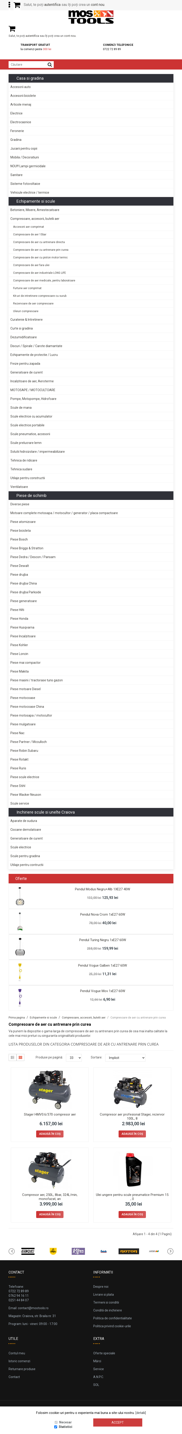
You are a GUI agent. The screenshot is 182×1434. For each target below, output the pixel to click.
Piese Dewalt (19, 566)
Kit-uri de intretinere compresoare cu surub (39, 295)
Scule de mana (21, 407)
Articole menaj (20, 104)
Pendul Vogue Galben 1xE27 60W (102, 965)
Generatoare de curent (26, 372)
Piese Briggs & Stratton (26, 548)
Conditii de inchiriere (107, 1310)
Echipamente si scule (35, 201)
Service (98, 1369)
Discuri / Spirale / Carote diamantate (36, 346)
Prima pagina (17, 1017)
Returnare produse (22, 1369)
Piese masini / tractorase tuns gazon (36, 680)
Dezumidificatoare (23, 337)
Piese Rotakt (19, 759)
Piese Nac (17, 733)
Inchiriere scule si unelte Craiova (45, 812)
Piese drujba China (23, 583)
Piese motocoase (22, 698)
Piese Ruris (18, 768)
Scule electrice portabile (27, 425)
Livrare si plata (103, 1294)
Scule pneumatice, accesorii (30, 434)
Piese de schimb (31, 495)
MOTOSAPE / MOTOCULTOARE (32, 390)
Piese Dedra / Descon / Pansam (33, 557)
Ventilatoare (19, 487)
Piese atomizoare (23, 522)
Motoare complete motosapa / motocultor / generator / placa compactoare (64, 513)
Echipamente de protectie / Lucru (34, 355)
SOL (96, 1385)
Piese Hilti (17, 610)
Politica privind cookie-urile (112, 1326)
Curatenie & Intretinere (26, 319)
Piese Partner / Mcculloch (28, 742)
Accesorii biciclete (23, 95)
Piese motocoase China (27, 706)
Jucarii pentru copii (23, 148)
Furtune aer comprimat (27, 288)
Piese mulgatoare (23, 724)
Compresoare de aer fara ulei (31, 265)
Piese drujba (19, 574)
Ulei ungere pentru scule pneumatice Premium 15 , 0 (132, 1197)
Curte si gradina (21, 328)
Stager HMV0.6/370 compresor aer (50, 1114)
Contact (14, 1377)
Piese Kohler (19, 645)
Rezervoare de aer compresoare (33, 303)
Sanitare (16, 175)
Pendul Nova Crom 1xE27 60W (102, 914)
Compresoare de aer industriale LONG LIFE (39, 272)
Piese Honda (19, 618)
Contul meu (17, 1353)
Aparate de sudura (23, 821)
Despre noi (100, 1286)
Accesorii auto (20, 87)
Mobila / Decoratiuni (24, 157)
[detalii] (140, 1413)
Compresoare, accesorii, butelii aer (34, 218)
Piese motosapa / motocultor (31, 715)
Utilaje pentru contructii (26, 865)
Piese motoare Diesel (25, 689)
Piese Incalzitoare (23, 636)
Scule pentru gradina (25, 856)
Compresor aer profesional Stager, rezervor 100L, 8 (132, 1116)
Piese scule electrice (24, 777)
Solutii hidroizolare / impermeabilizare (37, 451)
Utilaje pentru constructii (27, 478)
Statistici (65, 1427)
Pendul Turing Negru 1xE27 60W (102, 940)
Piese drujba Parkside (25, 592)
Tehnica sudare (21, 469)
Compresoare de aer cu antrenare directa (39, 242)
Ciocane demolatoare (25, 829)
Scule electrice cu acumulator (31, 416)
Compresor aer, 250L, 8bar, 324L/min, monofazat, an (49, 1197)
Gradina (15, 140)
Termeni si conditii (106, 1302)
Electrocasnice (20, 122)
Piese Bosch (19, 539)
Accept (118, 1422)
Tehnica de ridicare (23, 460)
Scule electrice (20, 847)
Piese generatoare (23, 601)
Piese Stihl (17, 786)
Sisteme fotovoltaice (25, 184)
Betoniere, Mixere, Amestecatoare (34, 210)
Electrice (16, 113)
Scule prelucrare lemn (26, 443)
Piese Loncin (19, 654)
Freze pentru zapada (25, 363)
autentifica (52, 4)
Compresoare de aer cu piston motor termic (40, 257)
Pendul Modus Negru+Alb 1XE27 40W (102, 889)
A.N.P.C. (98, 1377)
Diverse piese (19, 504)
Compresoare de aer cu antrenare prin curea (40, 249)
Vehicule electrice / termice (29, 192)
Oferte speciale (104, 1353)
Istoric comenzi (19, 1361)
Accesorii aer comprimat (28, 226)
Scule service (19, 803)
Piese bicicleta (20, 530)
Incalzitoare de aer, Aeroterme (32, 381)
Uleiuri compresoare (25, 311)
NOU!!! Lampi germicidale (28, 166)
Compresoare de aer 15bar (29, 234)
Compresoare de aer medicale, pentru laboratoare (44, 280)
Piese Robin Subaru (24, 750)
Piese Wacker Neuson (25, 794)
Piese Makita (19, 671)
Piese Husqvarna (22, 627)
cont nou (97, 4)
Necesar (65, 1422)
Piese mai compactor (25, 662)
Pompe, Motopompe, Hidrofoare (33, 399)
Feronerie (17, 131)
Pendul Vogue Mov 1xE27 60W (102, 991)
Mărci (97, 1361)
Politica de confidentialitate (112, 1318)
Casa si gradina (30, 78)
